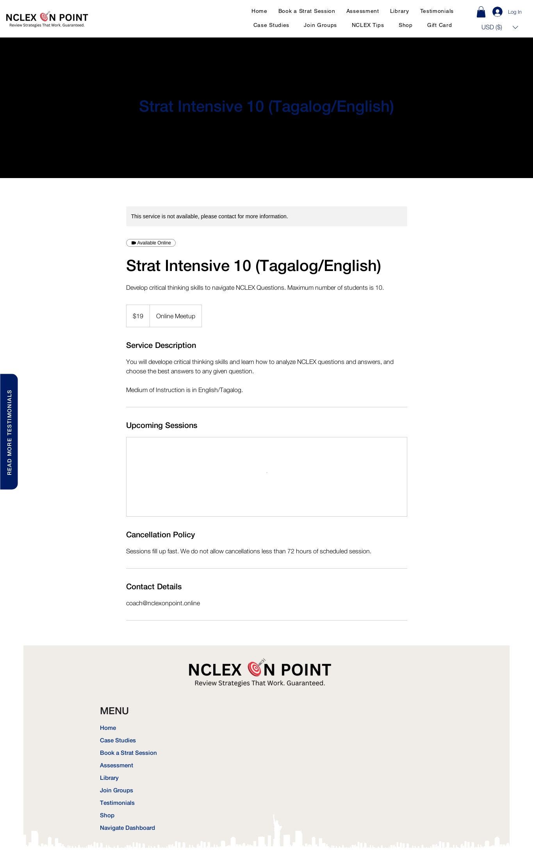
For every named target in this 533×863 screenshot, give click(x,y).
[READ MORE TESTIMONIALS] (9, 431)
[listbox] (499, 27)
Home (108, 727)
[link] (481, 12)
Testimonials (117, 802)
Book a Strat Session (127, 752)
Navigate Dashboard (127, 827)
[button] (499, 27)
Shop (107, 815)
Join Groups (116, 790)
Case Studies (118, 740)
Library (109, 777)
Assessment (116, 765)
